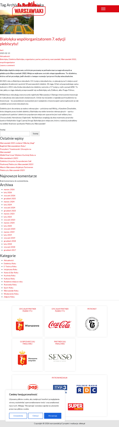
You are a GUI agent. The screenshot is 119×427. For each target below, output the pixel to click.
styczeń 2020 (9, 229)
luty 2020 (8, 226)
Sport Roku (8, 288)
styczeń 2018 (9, 247)
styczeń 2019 (9, 238)
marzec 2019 (9, 232)
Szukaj (2, 129)
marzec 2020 (9, 223)
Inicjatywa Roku (10, 269)
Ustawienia (18, 416)
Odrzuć (35, 416)
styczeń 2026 (9, 195)
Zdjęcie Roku (9, 297)
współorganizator (7, 62)
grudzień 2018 (10, 241)
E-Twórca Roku (10, 266)
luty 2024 (8, 204)
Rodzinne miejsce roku (13, 281)
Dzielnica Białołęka (16, 59)
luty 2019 (8, 235)
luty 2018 (8, 244)
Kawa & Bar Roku (11, 272)
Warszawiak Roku (11, 290)
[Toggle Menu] (103, 8)
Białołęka (4, 59)
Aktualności (5, 56)
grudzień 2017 (10, 250)
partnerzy (45, 59)
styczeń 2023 (9, 220)
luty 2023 (8, 217)
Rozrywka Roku (10, 284)
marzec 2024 (9, 201)
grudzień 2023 (10, 211)
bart (2, 50)
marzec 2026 (9, 189)
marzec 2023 (9, 213)
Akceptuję (52, 416)
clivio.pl (82, 423)
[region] (35, 406)
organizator (30, 59)
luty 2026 (8, 192)
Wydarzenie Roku (11, 294)
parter (38, 59)
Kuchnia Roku (9, 275)
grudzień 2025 (10, 198)
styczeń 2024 (9, 207)
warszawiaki (55, 59)
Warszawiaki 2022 (68, 59)
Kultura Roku (9, 278)
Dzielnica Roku (10, 263)
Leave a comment (7, 65)
